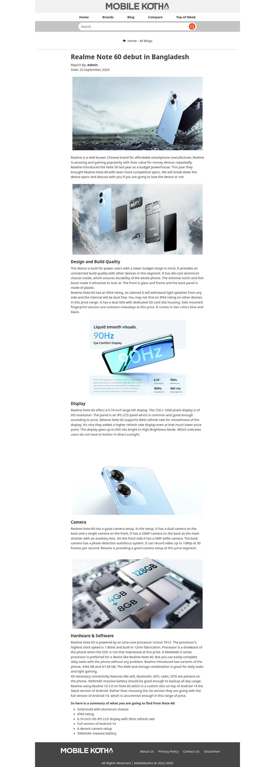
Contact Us (191, 751)
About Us (147, 751)
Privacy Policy (168, 751)
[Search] (132, 26)
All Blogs (145, 41)
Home (130, 41)
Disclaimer (212, 751)
